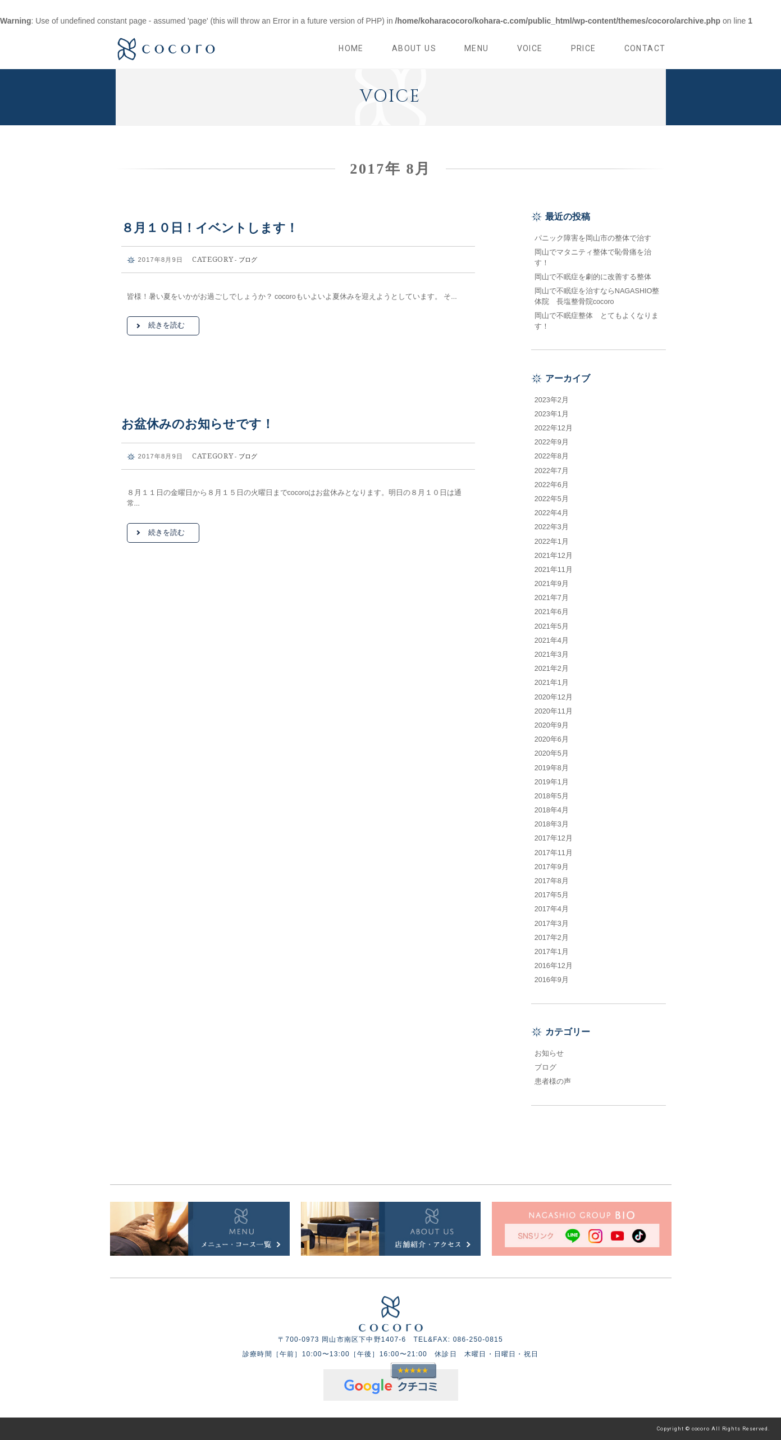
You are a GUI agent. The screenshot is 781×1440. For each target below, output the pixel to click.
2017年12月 (554, 838)
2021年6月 (552, 612)
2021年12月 (554, 556)
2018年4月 (552, 810)
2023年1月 (552, 414)
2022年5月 (552, 499)
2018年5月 (552, 796)
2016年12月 (554, 966)
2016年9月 (552, 980)
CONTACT (645, 48)
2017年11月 (554, 853)
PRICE (583, 48)
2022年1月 (552, 542)
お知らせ (549, 1053)
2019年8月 (552, 768)
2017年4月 (552, 909)
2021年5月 (552, 626)
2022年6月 (552, 485)
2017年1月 (552, 952)
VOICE (530, 48)
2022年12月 (554, 428)
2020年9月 (552, 725)
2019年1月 (552, 782)
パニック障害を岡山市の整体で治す (593, 238)
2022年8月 (552, 456)
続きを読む (166, 325)
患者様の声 (553, 1081)
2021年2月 (552, 669)
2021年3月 (552, 654)
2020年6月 (552, 739)
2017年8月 (552, 881)
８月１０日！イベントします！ (209, 228)
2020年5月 (552, 753)
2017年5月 (552, 895)
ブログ (248, 259)
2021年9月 (552, 584)
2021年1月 (552, 683)
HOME (351, 48)
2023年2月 (552, 400)
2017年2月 (552, 938)
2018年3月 (552, 824)
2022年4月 (552, 513)
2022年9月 (552, 442)
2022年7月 (552, 471)
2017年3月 (552, 924)
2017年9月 (552, 867)
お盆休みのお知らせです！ (197, 424)
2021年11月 (554, 570)
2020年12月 (554, 697)
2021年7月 (552, 598)
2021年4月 (552, 640)
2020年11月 (554, 711)
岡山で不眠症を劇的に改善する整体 (597, 277)
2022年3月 (552, 527)
